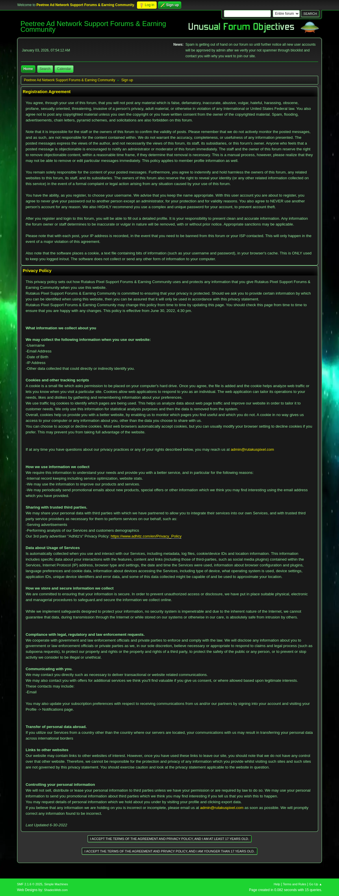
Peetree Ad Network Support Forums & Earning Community (93, 26)
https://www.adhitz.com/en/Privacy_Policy (146, 536)
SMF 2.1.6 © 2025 (29, 884)
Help (277, 884)
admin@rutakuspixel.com (252, 449)
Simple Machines (56, 884)
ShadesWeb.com (56, 890)
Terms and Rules (294, 884)
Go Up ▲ (315, 884)
